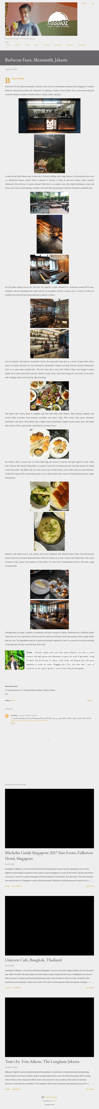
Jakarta (45, 45)
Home (7, 45)
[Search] (84, 3)
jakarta (13, 700)
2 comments (15, 1089)
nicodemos (54, 1101)
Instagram (80, 45)
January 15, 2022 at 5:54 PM (28, 715)
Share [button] (89, 700)
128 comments (16, 886)
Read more (90, 886)
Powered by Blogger (49, 1097)
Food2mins (14, 715)
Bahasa (14, 78)
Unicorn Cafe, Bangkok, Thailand (33, 960)
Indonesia (57, 45)
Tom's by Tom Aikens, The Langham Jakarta (42, 1061)
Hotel (35, 45)
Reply (13, 723)
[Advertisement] (49, 766)
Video (26, 45)
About (17, 45)
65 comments (16, 987)
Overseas (68, 45)
